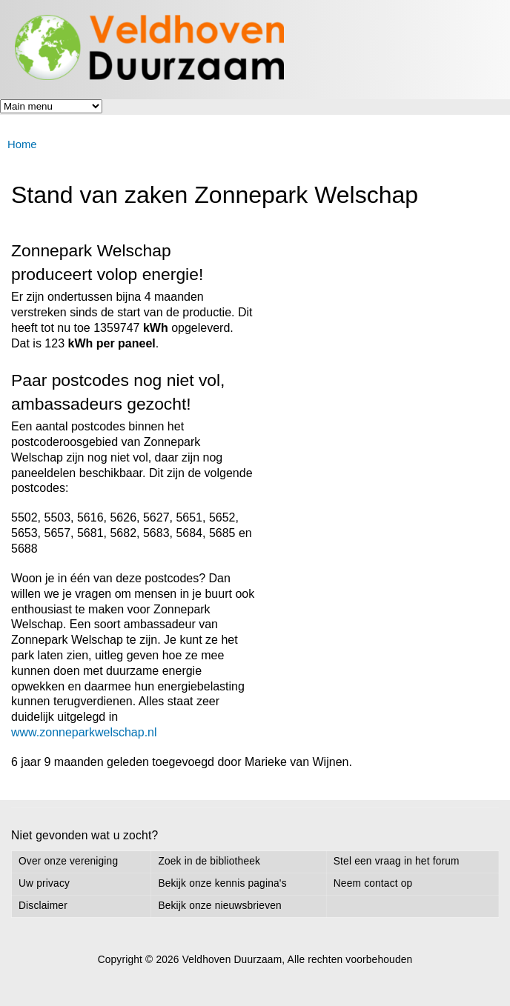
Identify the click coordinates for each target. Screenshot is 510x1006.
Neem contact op (373, 883)
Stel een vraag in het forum (397, 861)
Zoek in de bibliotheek (209, 861)
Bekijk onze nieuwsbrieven (219, 905)
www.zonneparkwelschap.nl (84, 732)
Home (22, 144)
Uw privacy (44, 883)
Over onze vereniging (68, 861)
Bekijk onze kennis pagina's (222, 883)
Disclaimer (43, 905)
